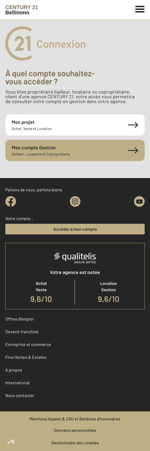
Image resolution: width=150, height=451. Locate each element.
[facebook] (10, 201)
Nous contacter (19, 395)
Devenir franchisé (22, 331)
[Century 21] (21, 10)
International (17, 382)
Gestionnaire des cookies (75, 442)
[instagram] (75, 201)
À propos (13, 369)
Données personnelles (75, 430)
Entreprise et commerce (28, 344)
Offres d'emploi (19, 318)
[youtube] (139, 201)
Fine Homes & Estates (26, 357)
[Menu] (140, 8)
